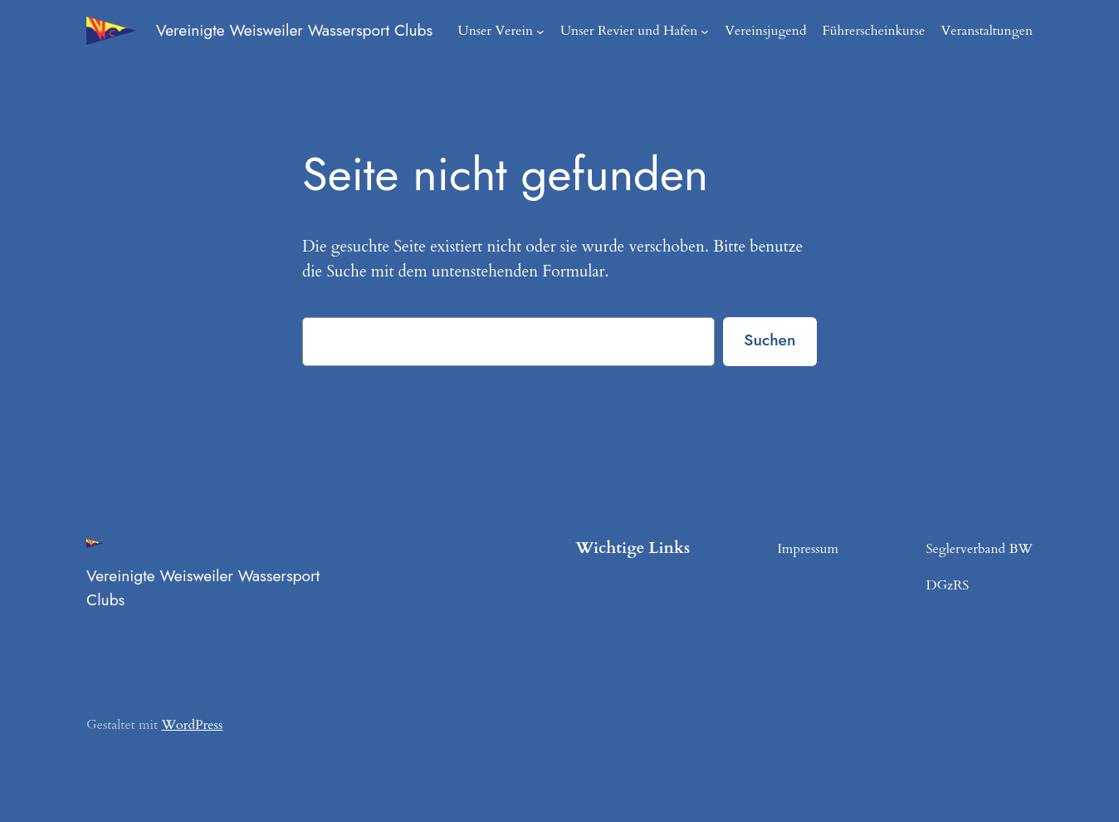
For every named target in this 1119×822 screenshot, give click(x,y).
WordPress (186, 724)
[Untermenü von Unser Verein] (564, 31)
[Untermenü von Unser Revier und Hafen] (721, 31)
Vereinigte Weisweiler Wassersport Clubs (301, 30)
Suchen (768, 340)
